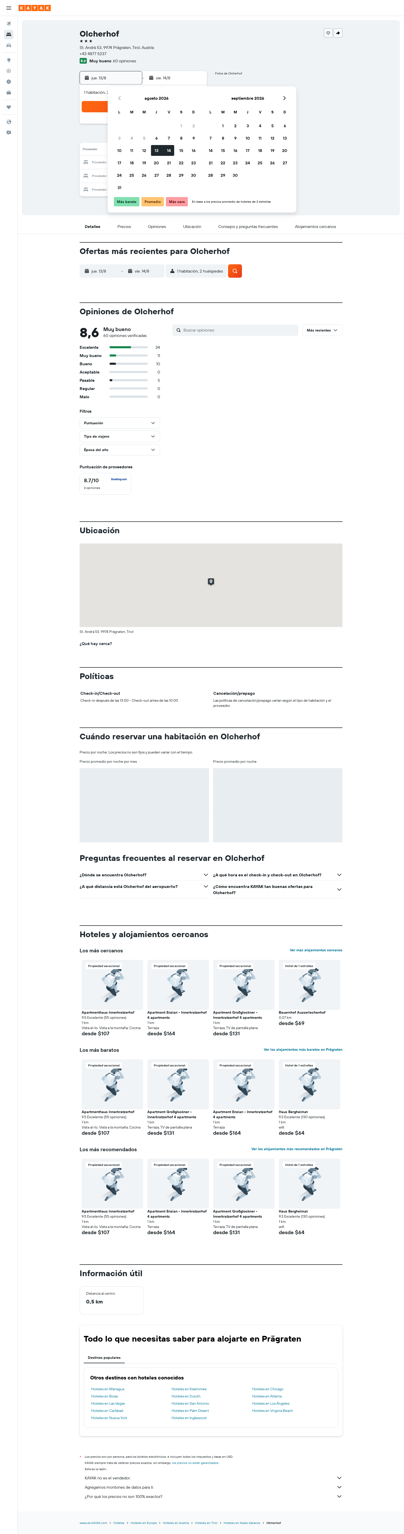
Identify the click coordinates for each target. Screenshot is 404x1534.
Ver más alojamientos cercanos (316, 950)
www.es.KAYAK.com (93, 1523)
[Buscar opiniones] (239, 330)
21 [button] (169, 162)
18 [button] (132, 162)
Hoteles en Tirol (206, 1523)
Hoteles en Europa (144, 1523)
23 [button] (193, 162)
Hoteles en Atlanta (267, 1396)
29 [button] (181, 175)
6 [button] (156, 138)
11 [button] (131, 150)
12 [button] (144, 150)
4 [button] (132, 138)
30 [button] (193, 175)
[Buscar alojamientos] (8, 34)
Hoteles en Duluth (186, 1396)
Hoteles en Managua (107, 1389)
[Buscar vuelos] (8, 24)
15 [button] (181, 150)
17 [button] (119, 162)
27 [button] (156, 175)
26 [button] (144, 175)
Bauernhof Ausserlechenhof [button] (302, 1012)
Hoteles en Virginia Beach (272, 1410)
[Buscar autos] (8, 45)
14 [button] (169, 150)
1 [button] (181, 125)
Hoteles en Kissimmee (189, 1389)
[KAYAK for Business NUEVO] (8, 92)
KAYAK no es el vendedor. (213, 1478)
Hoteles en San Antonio (190, 1403)
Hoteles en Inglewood (189, 1418)
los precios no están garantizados (195, 1463)
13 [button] (156, 150)
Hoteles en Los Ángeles (270, 1403)
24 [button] (119, 175)
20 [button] (156, 162)
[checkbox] (105, 484)
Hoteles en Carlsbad (107, 1410)
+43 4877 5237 (93, 53)
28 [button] (168, 175)
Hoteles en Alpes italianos (242, 1523)
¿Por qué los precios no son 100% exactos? (213, 1496)
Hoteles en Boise (104, 1396)
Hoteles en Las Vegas (108, 1403)
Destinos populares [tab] (104, 1357)
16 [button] (194, 150)
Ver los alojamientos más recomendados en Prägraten (296, 1149)
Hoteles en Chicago (267, 1389)
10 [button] (119, 150)
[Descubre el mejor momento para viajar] (8, 82)
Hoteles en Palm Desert (190, 1410)
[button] (8, 8)
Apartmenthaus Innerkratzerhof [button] (108, 1012)
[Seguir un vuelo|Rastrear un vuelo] (8, 71)
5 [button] (144, 138)
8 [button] (181, 138)
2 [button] (193, 125)
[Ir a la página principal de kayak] (35, 8)
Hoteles (118, 1523)
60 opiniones (124, 60)
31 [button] (119, 187)
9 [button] (193, 138)
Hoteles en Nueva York (109, 1418)
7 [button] (169, 138)
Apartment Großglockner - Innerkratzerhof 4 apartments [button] (237, 1015)
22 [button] (181, 162)
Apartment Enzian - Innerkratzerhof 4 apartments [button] (177, 1015)
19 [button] (144, 162)
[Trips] (8, 107)
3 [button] (119, 138)
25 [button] (131, 175)
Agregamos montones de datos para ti (213, 1487)
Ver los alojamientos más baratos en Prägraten (303, 1049)
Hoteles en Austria (176, 1523)
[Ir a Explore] (8, 60)
